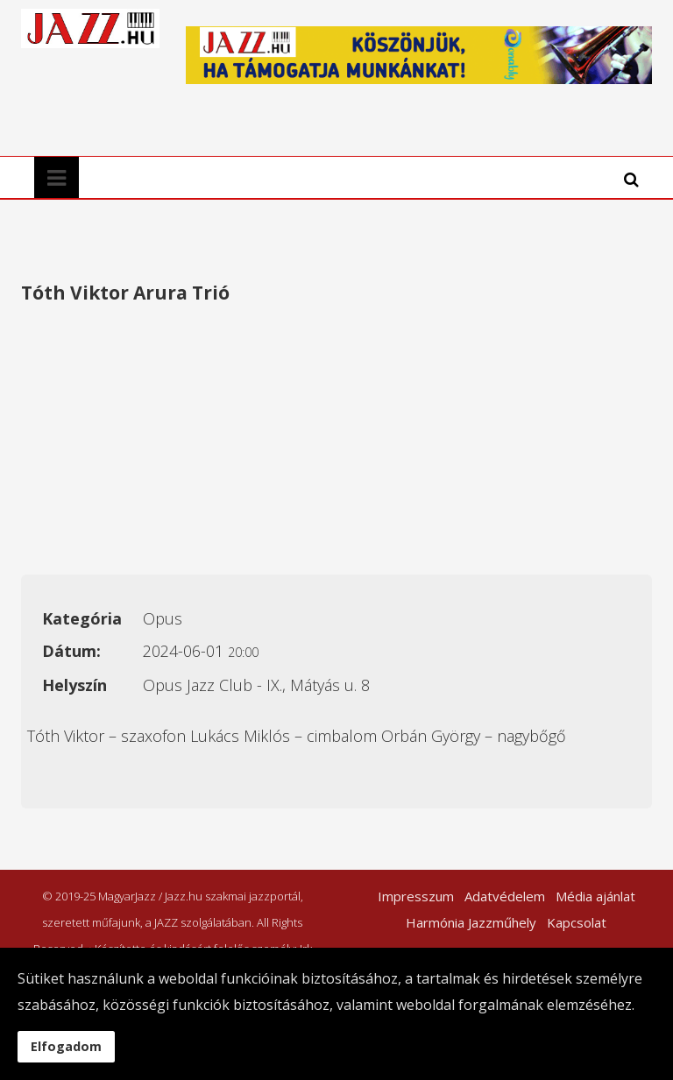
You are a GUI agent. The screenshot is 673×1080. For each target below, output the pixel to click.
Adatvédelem (504, 896)
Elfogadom (66, 1046)
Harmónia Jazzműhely (471, 922)
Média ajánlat (595, 896)
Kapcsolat (576, 922)
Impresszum (416, 896)
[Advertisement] (336, 443)
